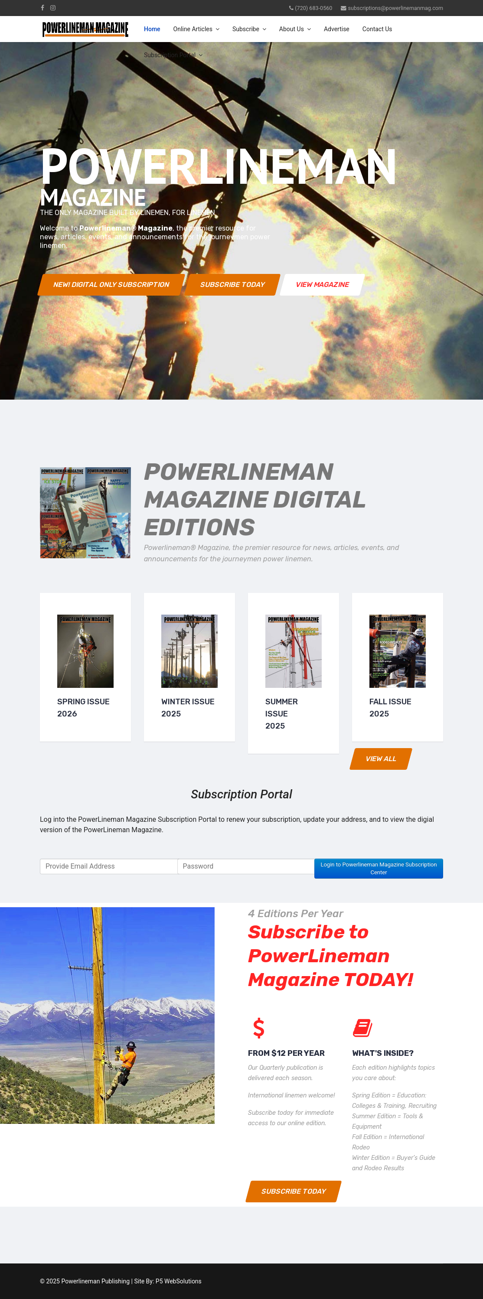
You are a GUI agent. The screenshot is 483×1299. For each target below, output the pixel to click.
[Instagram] (52, 7)
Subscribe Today (232, 284)
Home (152, 29)
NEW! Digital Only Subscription (111, 284)
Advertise (336, 29)
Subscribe (245, 29)
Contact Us (377, 29)
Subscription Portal (170, 55)
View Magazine (322, 284)
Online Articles (192, 29)
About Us (291, 29)
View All (381, 759)
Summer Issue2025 (281, 714)
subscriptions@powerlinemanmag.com (395, 8)
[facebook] (42, 7)
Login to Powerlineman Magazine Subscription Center (378, 868)
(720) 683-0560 (313, 8)
